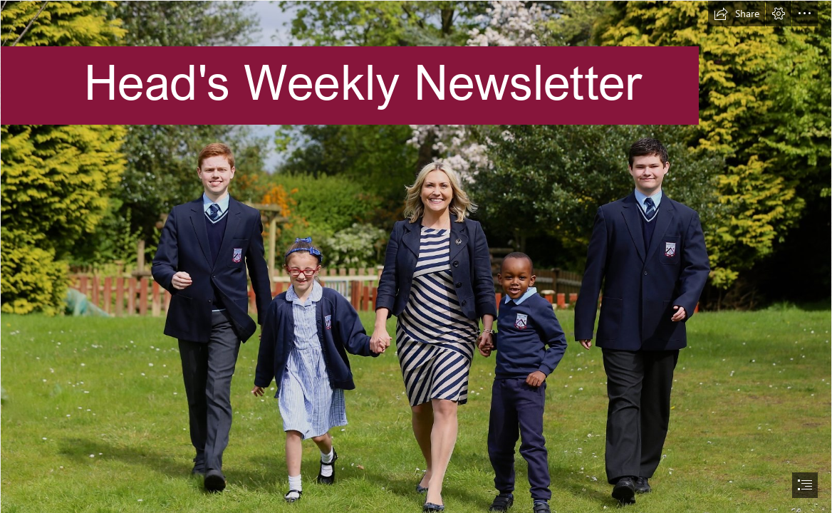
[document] (416, 256)
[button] (736, 13)
